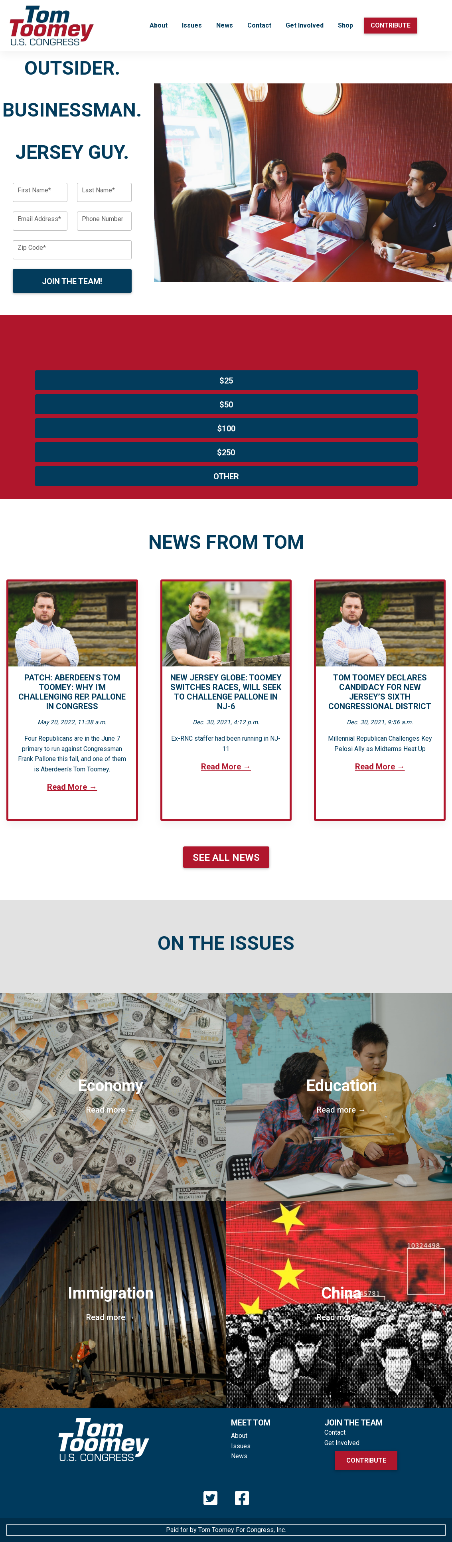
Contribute (391, 25)
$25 (226, 381)
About (159, 25)
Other (226, 476)
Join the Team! (72, 281)
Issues (192, 25)
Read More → (72, 787)
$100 (226, 428)
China (341, 1303)
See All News (226, 857)
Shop (345, 25)
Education (341, 1095)
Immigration (110, 1303)
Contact (259, 25)
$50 (226, 404)
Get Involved (305, 25)
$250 (226, 452)
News (224, 25)
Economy (110, 1095)
